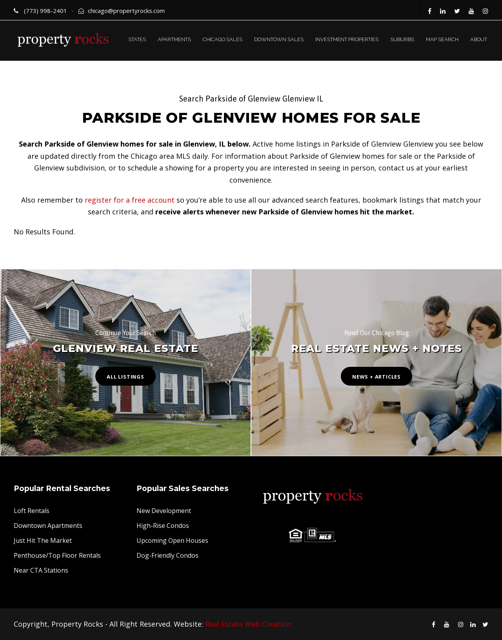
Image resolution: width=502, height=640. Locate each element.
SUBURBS (402, 39)
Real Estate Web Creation (248, 624)
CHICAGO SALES (222, 39)
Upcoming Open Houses (172, 540)
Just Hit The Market (43, 540)
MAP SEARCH (442, 39)
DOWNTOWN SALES (279, 39)
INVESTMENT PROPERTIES (346, 39)
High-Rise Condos (162, 525)
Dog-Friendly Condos (167, 555)
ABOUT (478, 39)
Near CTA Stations (41, 570)
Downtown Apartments (48, 525)
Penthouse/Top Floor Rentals (57, 555)
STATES (137, 39)
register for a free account (130, 200)
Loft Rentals (31, 510)
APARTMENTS (174, 39)
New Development (163, 510)
